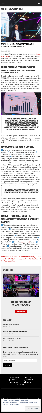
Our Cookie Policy (14, 404)
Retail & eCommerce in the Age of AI (12, 339)
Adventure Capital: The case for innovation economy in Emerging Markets (17, 45)
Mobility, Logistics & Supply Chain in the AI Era (15, 332)
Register (21, 311)
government (25, 242)
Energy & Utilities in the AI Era (11, 324)
